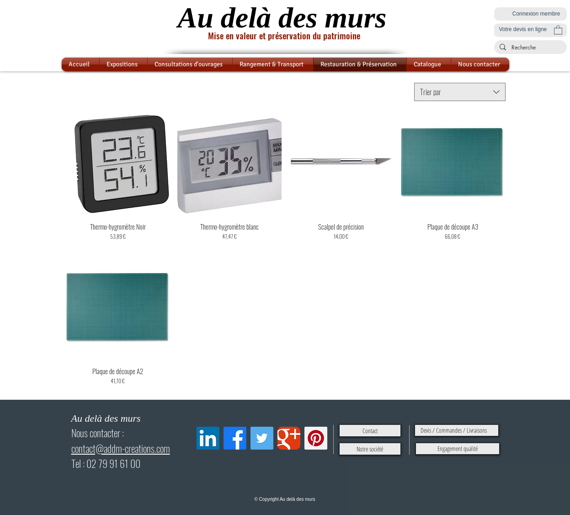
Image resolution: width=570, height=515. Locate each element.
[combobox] (460, 92)
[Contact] (370, 430)
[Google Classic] (288, 438)
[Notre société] (370, 449)
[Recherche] (529, 47)
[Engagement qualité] (457, 448)
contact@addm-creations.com (120, 448)
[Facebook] (235, 438)
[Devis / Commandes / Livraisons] (456, 430)
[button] (558, 29)
